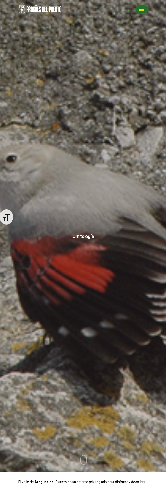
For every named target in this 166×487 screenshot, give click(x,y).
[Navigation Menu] (141, 9)
